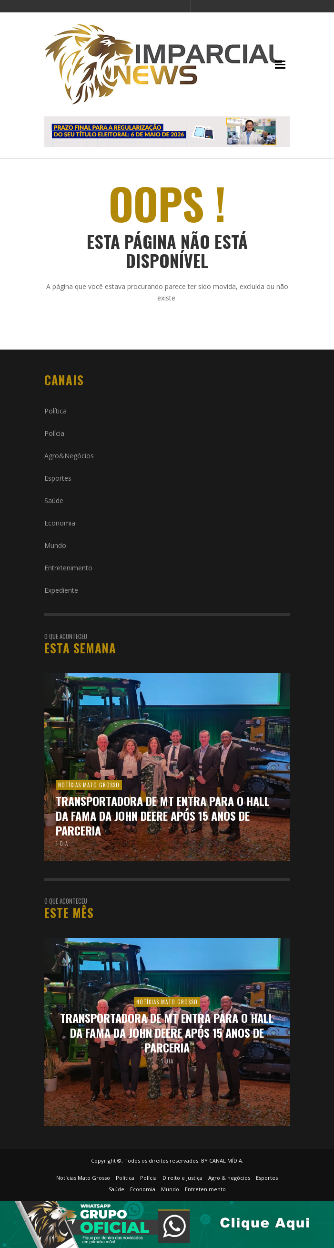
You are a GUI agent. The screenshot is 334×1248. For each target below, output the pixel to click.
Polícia (54, 433)
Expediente (61, 590)
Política (55, 410)
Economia (59, 522)
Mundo (55, 545)
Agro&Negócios (69, 455)
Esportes (57, 478)
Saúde (53, 500)
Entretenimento (68, 567)
